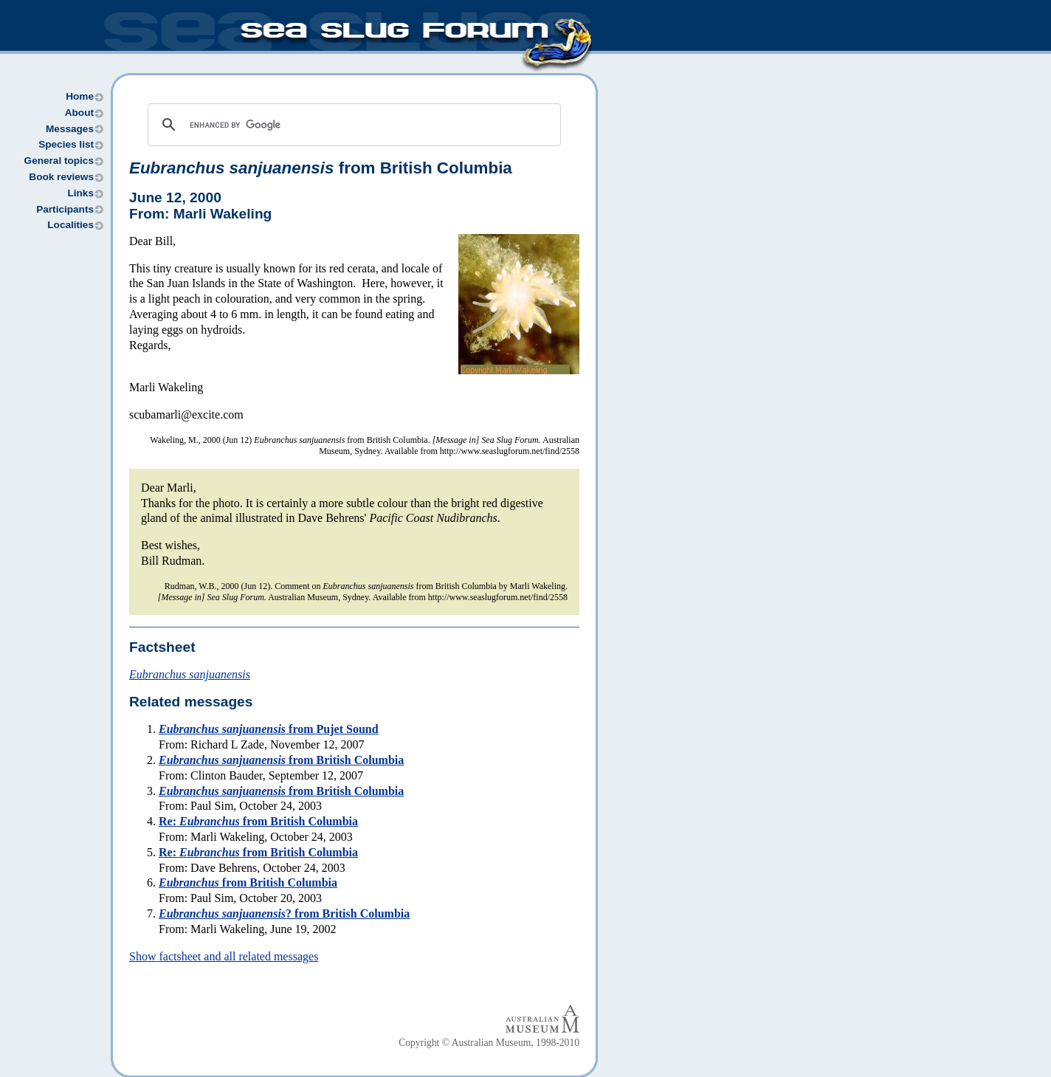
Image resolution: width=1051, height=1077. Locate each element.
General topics (59, 160)
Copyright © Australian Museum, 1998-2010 (489, 1042)
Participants (65, 209)
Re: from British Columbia (258, 821)
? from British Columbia (284, 913)
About (79, 112)
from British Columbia (320, 168)
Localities (70, 224)
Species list (66, 144)
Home (80, 96)
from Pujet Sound (269, 729)
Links (80, 193)
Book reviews (61, 176)
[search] (352, 125)
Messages (70, 128)
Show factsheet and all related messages (223, 956)
